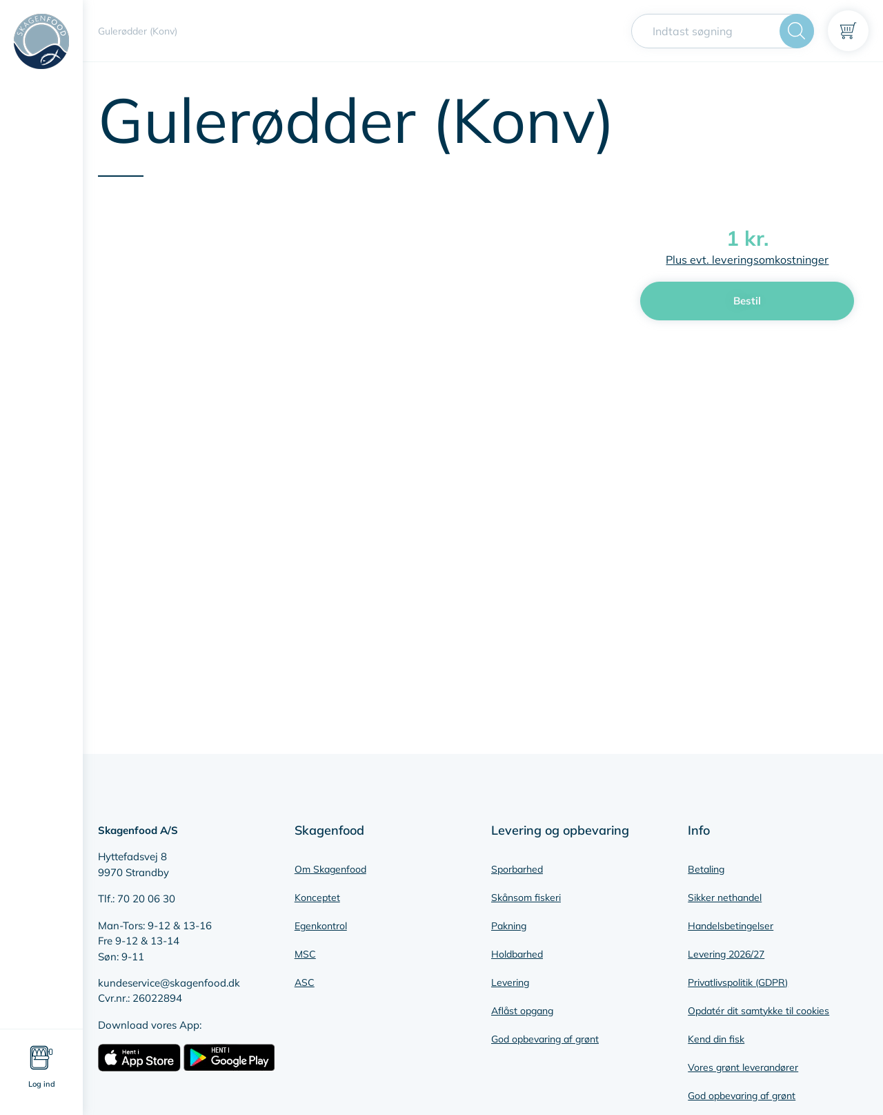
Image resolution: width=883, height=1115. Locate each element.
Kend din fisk (716, 1039)
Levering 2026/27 (726, 954)
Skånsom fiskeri (526, 897)
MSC (305, 954)
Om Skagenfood (330, 869)
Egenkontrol (321, 926)
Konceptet (317, 897)
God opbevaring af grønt (545, 1039)
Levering (510, 982)
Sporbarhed (517, 869)
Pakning (508, 926)
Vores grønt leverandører (743, 1067)
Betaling (706, 869)
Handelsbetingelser (730, 926)
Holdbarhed (517, 954)
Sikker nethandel (725, 897)
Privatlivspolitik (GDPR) (738, 982)
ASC (305, 982)
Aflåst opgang (522, 1011)
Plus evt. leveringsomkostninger (747, 259)
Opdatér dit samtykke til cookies (758, 1011)
